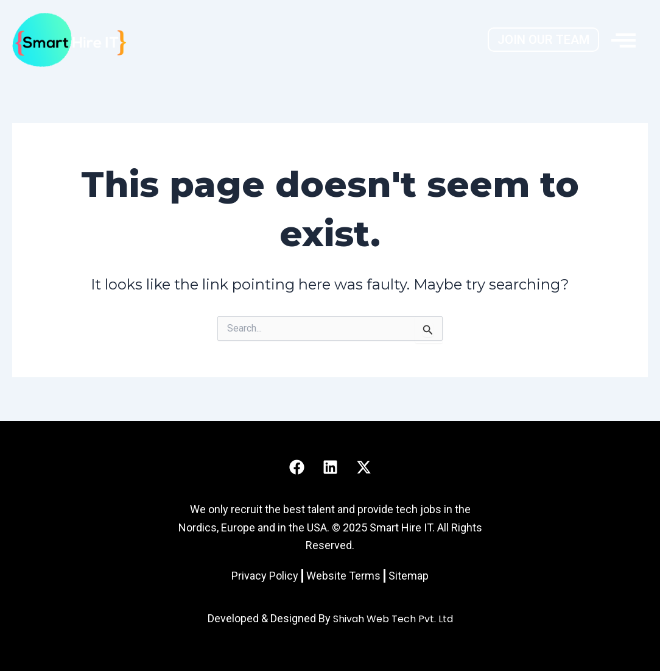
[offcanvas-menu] (623, 39)
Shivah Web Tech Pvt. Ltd (393, 619)
